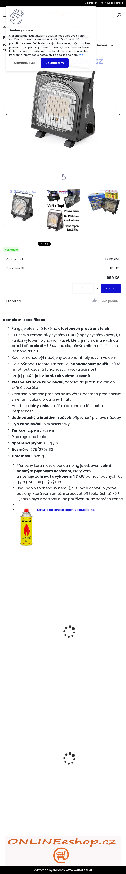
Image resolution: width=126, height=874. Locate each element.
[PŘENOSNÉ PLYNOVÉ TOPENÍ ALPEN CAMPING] (63, 105)
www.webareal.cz (79, 870)
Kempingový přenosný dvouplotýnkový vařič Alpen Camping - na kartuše (89, 638)
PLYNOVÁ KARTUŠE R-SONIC (27, 645)
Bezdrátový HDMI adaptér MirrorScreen (87, 756)
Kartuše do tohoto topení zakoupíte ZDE (56, 510)
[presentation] (7, 114)
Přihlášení (92, 2)
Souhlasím (54, 63)
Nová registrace (114, 2)
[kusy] (83, 288)
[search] (119, 15)
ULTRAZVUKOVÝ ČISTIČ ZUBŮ (27, 752)
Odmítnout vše (24, 63)
